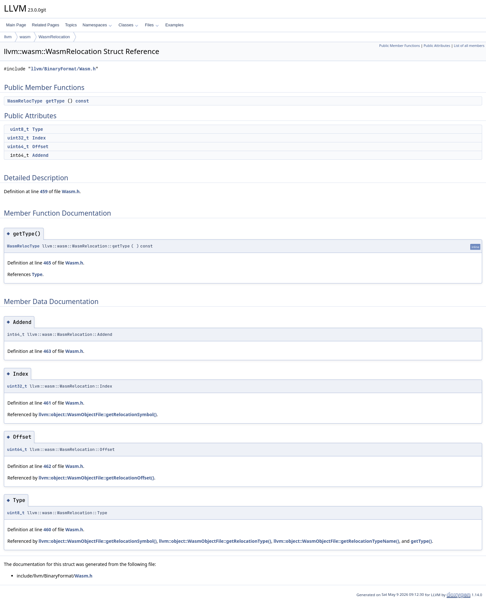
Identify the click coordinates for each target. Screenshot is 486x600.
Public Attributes (437, 45)
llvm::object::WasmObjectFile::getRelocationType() (215, 541)
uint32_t (18, 138)
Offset (40, 146)
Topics (71, 24)
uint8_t (19, 129)
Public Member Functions (399, 45)
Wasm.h (70, 191)
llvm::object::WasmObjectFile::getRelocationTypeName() (336, 541)
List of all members (469, 45)
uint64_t (18, 146)
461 (47, 403)
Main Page (16, 24)
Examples (174, 24)
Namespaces (97, 24)
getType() (421, 541)
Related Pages (45, 24)
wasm (25, 36)
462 (47, 466)
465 (47, 263)
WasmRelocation (54, 36)
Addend (40, 155)
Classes (128, 24)
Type (37, 129)
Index (39, 138)
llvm (8, 36)
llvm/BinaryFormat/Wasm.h (63, 69)
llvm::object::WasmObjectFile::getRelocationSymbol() (98, 414)
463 (47, 351)
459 (44, 191)
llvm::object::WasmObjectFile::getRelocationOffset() (96, 478)
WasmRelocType (24, 101)
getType (55, 101)
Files (152, 24)
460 (47, 529)
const (82, 101)
